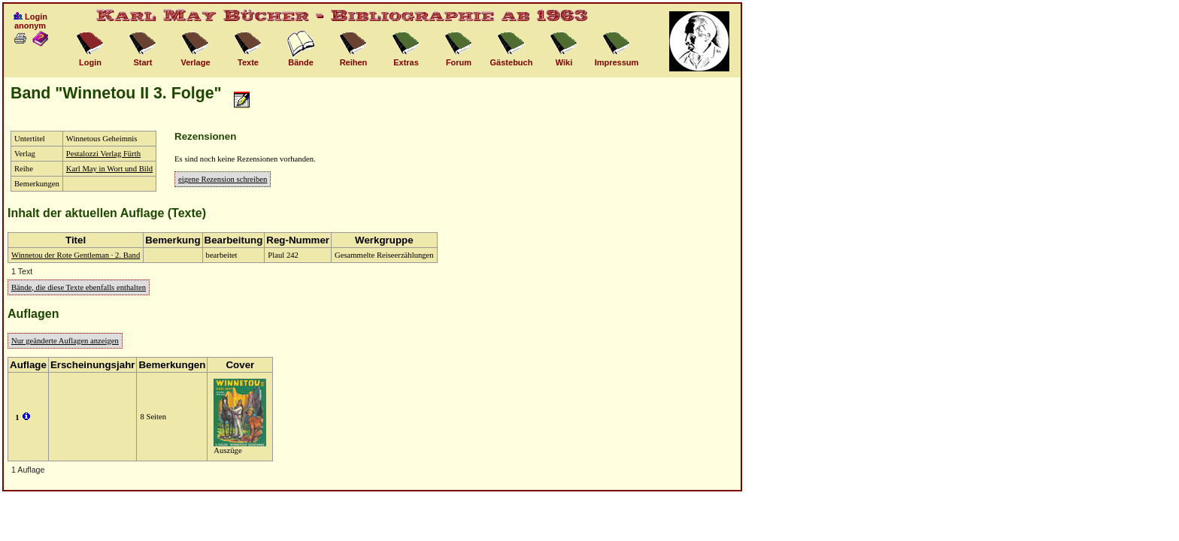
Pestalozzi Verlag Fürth (103, 154)
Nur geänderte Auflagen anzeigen (65, 341)
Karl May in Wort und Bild (109, 169)
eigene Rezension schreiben (222, 179)
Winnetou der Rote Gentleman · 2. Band (75, 255)
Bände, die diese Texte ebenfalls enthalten (78, 287)
